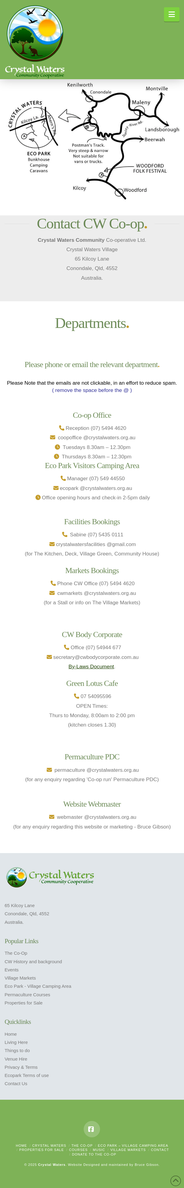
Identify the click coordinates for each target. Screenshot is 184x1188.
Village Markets (20, 977)
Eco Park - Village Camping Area (38, 986)
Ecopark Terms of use (27, 1075)
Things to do (17, 1050)
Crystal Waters (49, 1145)
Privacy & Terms (21, 1067)
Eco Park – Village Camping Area (133, 1145)
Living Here (16, 1042)
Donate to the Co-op (94, 1154)
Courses (78, 1150)
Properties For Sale (41, 1150)
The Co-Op (16, 953)
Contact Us (16, 1083)
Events (11, 969)
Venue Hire (16, 1058)
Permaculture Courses (27, 994)
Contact (160, 1150)
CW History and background (33, 961)
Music (99, 1150)
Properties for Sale (23, 1002)
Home (11, 1034)
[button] (171, 14)
